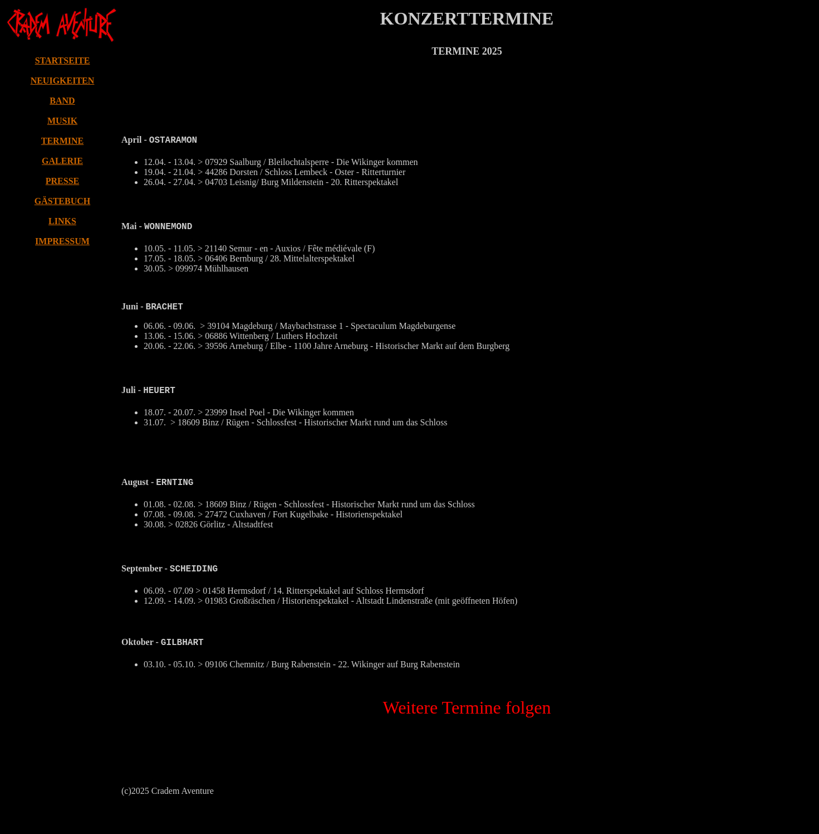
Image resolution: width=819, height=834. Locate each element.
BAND (62, 100)
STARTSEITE (62, 60)
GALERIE (62, 161)
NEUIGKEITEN (63, 80)
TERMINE (62, 141)
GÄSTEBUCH (62, 201)
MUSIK (62, 120)
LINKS (62, 221)
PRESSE (62, 181)
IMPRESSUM (62, 241)
